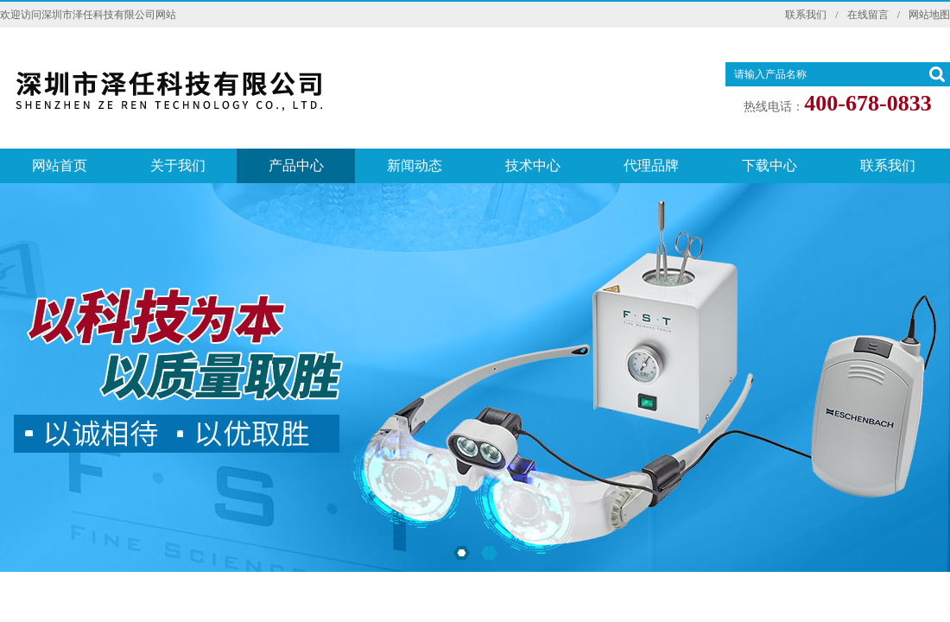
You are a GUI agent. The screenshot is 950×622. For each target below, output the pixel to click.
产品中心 (296, 165)
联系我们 (805, 15)
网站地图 (929, 15)
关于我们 (178, 165)
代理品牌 (651, 165)
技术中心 (532, 165)
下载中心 (769, 165)
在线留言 (868, 15)
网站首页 (59, 165)
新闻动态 (414, 165)
